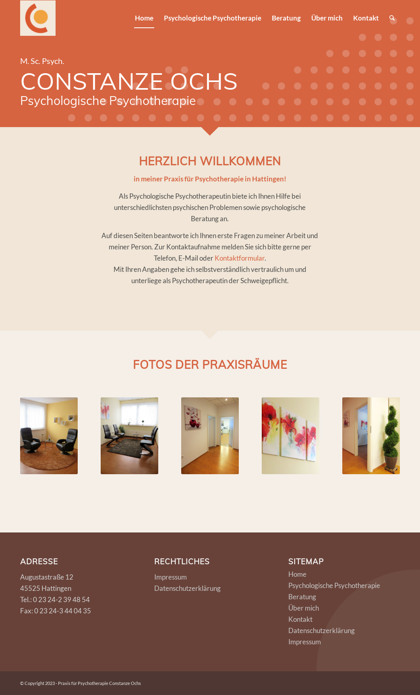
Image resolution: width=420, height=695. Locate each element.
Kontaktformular (240, 258)
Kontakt (300, 619)
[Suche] (392, 18)
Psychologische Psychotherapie (334, 585)
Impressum (170, 577)
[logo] (38, 18)
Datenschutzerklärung (187, 588)
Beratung (302, 596)
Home (297, 574)
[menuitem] (144, 18)
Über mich (303, 608)
